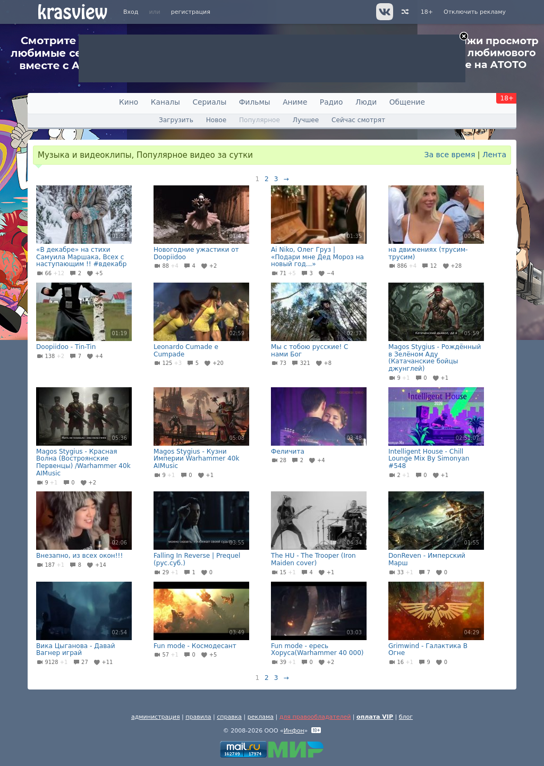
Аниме (295, 102)
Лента (494, 154)
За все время (449, 154)
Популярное (259, 120)
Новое (216, 120)
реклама (261, 716)
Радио (331, 102)
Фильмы (254, 102)
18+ (427, 11)
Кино (128, 102)
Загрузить (176, 120)
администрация (155, 716)
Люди (366, 102)
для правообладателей (315, 716)
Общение (407, 102)
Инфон (294, 730)
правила (198, 716)
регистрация (190, 11)
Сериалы (209, 102)
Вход (130, 11)
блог (406, 716)
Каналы (165, 102)
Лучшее (306, 120)
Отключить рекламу (475, 11)
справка (229, 716)
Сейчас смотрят (358, 120)
